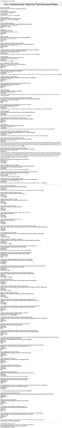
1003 (7, 46)
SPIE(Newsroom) (3, 72)
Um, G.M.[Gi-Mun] (13, 272)
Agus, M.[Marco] (3, 330)
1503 (5, 276)
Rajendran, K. (15, 212)
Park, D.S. (22, 137)
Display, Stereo (3, 8)
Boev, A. (2, 351)
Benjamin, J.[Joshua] (29, 265)
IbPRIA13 (2, 254)
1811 (5, 168)
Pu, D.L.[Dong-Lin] (15, 104)
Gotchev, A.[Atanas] (29, 317)
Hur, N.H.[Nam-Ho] (32, 245)
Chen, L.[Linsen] (28, 104)
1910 (5, 189)
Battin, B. (2, 192)
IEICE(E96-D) (2, 100)
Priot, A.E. (2, 285)
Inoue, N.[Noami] (48, 69)
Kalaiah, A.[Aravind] (4, 399)
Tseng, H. (8, 165)
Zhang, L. (15, 219)
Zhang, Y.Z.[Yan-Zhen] (19, 171)
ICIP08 (1, 380)
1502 (5, 161)
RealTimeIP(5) (3, 45)
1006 (5, 327)
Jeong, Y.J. (14, 137)
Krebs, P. (16, 225)
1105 (5, 73)
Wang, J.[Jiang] (3, 279)
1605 (5, 202)
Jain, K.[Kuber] (36, 265)
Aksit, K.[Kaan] (15, 265)
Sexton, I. (2, 17)
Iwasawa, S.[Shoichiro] (21, 69)
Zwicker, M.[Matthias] (14, 378)
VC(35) (1, 173)
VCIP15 (1, 201)
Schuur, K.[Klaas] (28, 259)
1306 (6, 101)
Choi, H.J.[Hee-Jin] (4, 124)
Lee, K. (11, 165)
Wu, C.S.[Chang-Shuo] (12, 345)
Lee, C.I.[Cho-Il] (12, 97)
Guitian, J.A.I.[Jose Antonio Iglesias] (22, 330)
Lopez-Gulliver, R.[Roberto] (32, 69)
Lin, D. (20, 225)
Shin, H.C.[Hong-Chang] (5, 245)
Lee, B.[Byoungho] (4, 131)
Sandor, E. (7, 312)
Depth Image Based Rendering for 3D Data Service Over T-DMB (16, 390)
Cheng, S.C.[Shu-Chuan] (30, 345)
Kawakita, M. (8, 76)
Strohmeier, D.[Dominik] (5, 392)
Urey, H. (2, 63)
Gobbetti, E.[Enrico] (11, 330)
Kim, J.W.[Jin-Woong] (43, 385)
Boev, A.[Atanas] (21, 317)
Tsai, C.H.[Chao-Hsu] (36, 306)
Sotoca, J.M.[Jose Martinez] (16, 252)
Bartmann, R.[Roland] (14, 292)
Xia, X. (14, 178)
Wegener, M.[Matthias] (12, 259)
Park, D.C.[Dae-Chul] (4, 413)
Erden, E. (12, 63)
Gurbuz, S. (2, 83)
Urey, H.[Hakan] (22, 265)
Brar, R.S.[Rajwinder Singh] (5, 323)
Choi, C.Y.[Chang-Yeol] (18, 385)
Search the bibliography (5, 425)
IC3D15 (1, 194)
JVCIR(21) (2, 52)
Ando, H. (16, 76)
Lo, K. (5, 165)
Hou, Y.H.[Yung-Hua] (12, 232)
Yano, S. (12, 76)
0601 (5, 39)
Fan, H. (1, 225)
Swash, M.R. (7, 185)
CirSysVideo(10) (3, 25)
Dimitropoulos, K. (3, 365)
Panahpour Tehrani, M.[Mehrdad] (32, 49)
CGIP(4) (1, 13)
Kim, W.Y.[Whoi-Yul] (28, 97)
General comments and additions (7, 424)
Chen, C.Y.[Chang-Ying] (21, 345)
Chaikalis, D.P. (3, 43)
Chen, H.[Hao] (42, 265)
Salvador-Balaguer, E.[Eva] (5, 252)
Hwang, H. (18, 137)
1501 (5, 107)
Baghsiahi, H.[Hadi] (43, 337)
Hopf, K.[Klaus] (27, 323)
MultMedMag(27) (4, 180)
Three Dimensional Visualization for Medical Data (10, 420)
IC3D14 (1, 301)
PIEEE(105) (2, 140)
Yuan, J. (24, 212)
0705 (5, 403)
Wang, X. (31, 225)
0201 (17, 19)
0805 (5, 388)
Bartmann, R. (3, 239)
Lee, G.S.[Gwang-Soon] (23, 245)
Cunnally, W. (12, 312)
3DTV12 (2, 308)
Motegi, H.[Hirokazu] (13, 371)
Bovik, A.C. (25, 148)
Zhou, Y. (5, 225)
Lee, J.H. (5, 137)
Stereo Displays (13, 8)
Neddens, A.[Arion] (21, 259)
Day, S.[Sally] (9, 265)
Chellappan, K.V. (7, 63)
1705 (5, 141)
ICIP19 (1, 187)
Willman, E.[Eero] (35, 337)
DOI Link (2, 73)
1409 (5, 242)
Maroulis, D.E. (14, 43)
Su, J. (22, 225)
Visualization (18, 8)
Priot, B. (10, 285)
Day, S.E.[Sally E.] (50, 337)
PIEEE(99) (2, 65)
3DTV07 (2, 401)
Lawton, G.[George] (4, 56)
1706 (5, 134)
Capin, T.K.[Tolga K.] (13, 399)
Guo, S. (1, 205)
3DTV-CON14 (3, 241)
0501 (6, 14)
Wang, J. (12, 225)
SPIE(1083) (2, 315)
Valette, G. (7, 192)
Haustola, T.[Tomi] (14, 317)
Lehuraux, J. (11, 192)
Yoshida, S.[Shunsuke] (4, 111)
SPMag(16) (2, 19)
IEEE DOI (2, 33)
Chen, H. (27, 225)
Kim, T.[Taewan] (11, 148)
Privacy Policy (12, 1)
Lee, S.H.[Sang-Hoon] (19, 148)
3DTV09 (2, 360)
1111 (5, 93)
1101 (5, 59)
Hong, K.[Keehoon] (19, 131)
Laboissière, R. (25, 285)
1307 (7, 255)
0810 (5, 381)
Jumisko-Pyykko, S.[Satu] (5, 317)
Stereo (8, 8)
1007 (6, 53)
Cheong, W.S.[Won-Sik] (14, 245)
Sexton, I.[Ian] (20, 323)
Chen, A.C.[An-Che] (4, 232)
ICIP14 (1, 160)
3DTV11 (2, 120)
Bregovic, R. (6, 351)
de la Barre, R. (20, 239)
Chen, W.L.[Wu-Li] (19, 306)
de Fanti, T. (21, 312)
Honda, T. (12, 23)
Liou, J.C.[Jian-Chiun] (28, 306)
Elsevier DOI (2, 14)
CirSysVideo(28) (3, 167)
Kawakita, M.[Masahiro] (5, 69)
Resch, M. (17, 312)
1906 (7, 175)
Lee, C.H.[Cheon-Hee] (21, 413)
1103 (5, 66)
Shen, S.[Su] (21, 104)
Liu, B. (14, 165)
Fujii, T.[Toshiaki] (12, 49)
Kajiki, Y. (2, 23)
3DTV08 (2, 387)
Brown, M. (26, 312)
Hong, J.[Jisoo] (26, 131)
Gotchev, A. (17, 351)
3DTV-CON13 (3, 113)
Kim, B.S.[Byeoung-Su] (4, 97)
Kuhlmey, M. (8, 239)
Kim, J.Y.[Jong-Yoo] (4, 148)
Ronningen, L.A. (10, 279)
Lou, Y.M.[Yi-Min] (3, 104)
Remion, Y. (16, 192)
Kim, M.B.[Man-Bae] (4, 385)
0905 (5, 361)
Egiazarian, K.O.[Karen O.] (21, 406)
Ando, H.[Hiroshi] (41, 69)
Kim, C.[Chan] (20, 272)
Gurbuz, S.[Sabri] (13, 69)
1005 (6, 333)
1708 (5, 151)
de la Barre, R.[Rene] (31, 299)
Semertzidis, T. (10, 365)
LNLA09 (1, 353)
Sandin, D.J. (2, 312)
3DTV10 (2, 326)
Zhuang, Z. (2, 199)
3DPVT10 (2, 332)
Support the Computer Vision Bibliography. (18, 425)
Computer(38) (3, 32)
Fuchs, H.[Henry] (12, 358)
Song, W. (11, 178)
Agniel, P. (6, 36)
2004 (5, 181)
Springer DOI (2, 46)
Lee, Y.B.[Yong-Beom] (38, 413)
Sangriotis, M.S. (21, 43)
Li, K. (25, 225)
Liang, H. (9, 225)
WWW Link (2, 101)
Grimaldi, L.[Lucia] (4, 259)
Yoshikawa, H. (7, 23)
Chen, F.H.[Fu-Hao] (12, 306)
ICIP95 (1, 415)
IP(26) (1, 150)
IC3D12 (1, 274)
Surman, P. (6, 17)
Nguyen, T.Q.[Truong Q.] (24, 378)
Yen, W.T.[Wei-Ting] (4, 306)
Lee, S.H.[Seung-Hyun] (4, 89)
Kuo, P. (1, 165)
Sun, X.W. (15, 199)
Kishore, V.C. (22, 337)
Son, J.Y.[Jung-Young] (30, 413)
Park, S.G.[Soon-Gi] (11, 131)
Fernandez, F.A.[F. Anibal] (10, 338)
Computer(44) (3, 58)
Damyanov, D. (12, 351)
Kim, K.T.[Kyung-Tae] (13, 413)
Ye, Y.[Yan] (10, 104)
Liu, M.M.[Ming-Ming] (9, 171)
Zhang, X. (7, 178)
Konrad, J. (2, 36)
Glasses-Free (24, 8)
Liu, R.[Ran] (2, 171)
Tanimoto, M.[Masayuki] (20, 49)
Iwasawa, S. (2, 76)
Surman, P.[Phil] (3, 265)
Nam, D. (2, 137)
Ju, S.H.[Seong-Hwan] (20, 97)
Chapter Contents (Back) (5, 7)
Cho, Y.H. (9, 137)
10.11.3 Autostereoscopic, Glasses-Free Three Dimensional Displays (31, 4)
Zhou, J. (35, 225)
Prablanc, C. (14, 285)
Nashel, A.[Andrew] (4, 358)
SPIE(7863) (2, 78)
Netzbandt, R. (14, 239)
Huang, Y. (2, 185)
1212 (5, 309)
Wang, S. (17, 178)
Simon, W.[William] (4, 10)
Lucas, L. (20, 192)
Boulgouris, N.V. (13, 185)
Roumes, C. (19, 285)
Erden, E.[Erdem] (16, 337)
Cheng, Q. (10, 212)
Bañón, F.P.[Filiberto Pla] (27, 252)
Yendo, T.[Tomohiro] (4, 49)
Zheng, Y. (21, 178)
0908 (5, 355)
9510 (5, 416)
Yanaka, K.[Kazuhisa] (4, 371)
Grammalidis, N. (17, 365)
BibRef (18, 15)
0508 (5, 33)
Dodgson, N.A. (3, 29)
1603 (5, 195)
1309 (5, 114)
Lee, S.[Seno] (11, 385)
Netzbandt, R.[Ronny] (23, 299)
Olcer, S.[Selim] (9, 337)
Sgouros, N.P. (8, 43)
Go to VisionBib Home (4, 1)
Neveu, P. (6, 285)
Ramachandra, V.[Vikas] (5, 378)
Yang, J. (17, 165)
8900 (15, 315)
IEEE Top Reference (4, 26)
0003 (9, 26)
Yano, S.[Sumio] (55, 69)
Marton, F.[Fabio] (33, 330)
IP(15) (1, 38)
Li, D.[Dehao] (26, 171)
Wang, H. (7, 199)
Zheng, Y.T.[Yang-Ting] (33, 171)
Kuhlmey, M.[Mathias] (4, 292)
